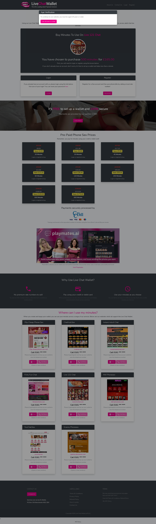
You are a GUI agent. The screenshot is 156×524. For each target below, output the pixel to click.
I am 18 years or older (48, 21)
